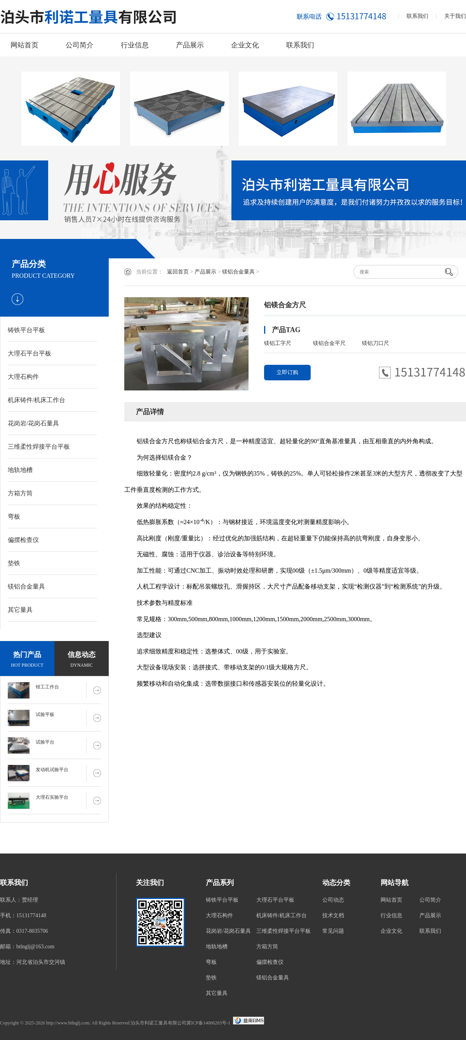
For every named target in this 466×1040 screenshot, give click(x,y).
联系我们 (417, 16)
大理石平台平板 (29, 353)
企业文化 (245, 45)
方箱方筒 (20, 493)
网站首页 (24, 45)
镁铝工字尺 (277, 343)
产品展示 (190, 45)
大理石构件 (23, 376)
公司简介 (80, 45)
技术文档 (333, 915)
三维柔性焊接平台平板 (39, 446)
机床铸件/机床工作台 (36, 400)
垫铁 (14, 563)
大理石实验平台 (52, 797)
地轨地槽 (20, 470)
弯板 (14, 516)
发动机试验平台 (52, 769)
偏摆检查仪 (23, 540)
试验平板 (45, 714)
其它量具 (20, 609)
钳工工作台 (47, 687)
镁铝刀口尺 (375, 343)
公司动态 (333, 900)
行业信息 (135, 45)
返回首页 (178, 272)
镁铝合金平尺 (329, 343)
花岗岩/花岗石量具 (33, 423)
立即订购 (287, 372)
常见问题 (333, 931)
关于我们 (455, 16)
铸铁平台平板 (26, 330)
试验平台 (45, 742)
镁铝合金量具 (26, 586)
